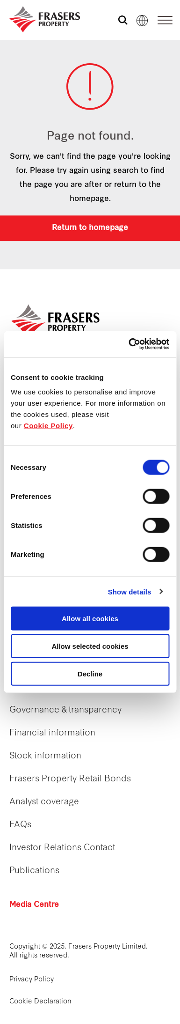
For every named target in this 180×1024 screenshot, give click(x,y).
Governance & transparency (65, 710)
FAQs (20, 825)
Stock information (45, 756)
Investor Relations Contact (62, 848)
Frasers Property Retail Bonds (70, 779)
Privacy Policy (31, 979)
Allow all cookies (90, 619)
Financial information (52, 733)
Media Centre (34, 905)
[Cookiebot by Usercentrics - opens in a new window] (129, 344)
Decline (90, 673)
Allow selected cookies (89, 646)
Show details (129, 591)
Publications (34, 871)
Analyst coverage (44, 802)
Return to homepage (90, 228)
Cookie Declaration (40, 1001)
